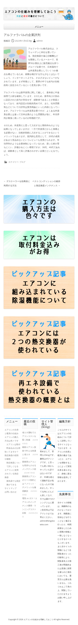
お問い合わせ (11, 491)
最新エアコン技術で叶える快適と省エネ (29, 451)
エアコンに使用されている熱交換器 (12, 474)
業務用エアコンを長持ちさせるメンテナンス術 (29, 465)
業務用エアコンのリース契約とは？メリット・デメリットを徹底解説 (29, 483)
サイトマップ (11, 488)
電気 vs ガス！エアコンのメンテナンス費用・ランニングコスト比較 (29, 505)
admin (40, 40)
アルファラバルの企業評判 (22, 35)
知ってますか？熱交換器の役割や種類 (12, 455)
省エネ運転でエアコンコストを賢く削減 (29, 436)
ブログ (22, 162)
